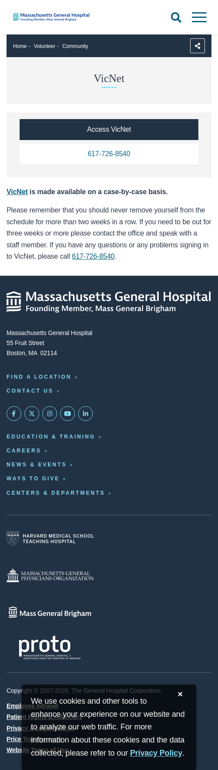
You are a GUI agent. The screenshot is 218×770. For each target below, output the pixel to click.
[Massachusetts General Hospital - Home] (109, 302)
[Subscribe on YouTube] (67, 413)
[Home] (72, 17)
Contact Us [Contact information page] (30, 391)
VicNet (17, 191)
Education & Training (51, 437)
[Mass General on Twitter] (31, 413)
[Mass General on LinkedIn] (85, 413)
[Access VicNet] (109, 129)
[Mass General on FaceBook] (14, 413)
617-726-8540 (93, 256)
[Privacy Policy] (156, 753)
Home (20, 46)
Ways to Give (33, 479)
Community (75, 46)
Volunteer (44, 46)
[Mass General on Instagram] (49, 413)
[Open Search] (176, 17)
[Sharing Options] (197, 45)
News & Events (37, 465)
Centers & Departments (56, 493)
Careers (24, 451)
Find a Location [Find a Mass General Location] (39, 377)
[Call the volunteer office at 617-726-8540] (109, 154)
